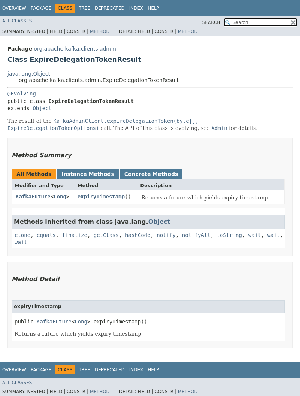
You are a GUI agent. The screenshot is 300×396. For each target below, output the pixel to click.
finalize (74, 235)
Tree (84, 8)
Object (42, 108)
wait (254, 235)
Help (153, 8)
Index (136, 8)
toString (229, 235)
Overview (14, 8)
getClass (106, 235)
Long (60, 196)
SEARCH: (212, 22)
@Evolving (21, 94)
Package (41, 8)
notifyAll (196, 235)
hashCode (137, 235)
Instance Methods (87, 174)
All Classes (17, 21)
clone (22, 235)
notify (166, 235)
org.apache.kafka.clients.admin (75, 49)
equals (46, 235)
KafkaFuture (33, 196)
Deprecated (110, 8)
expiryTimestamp (101, 196)
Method (100, 31)
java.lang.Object (28, 74)
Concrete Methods (151, 174)
